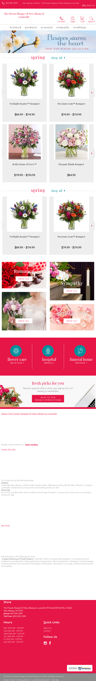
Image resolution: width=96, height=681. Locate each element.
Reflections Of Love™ (25, 164)
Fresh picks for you (48, 386)
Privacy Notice (23, 680)
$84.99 (71, 175)
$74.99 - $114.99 (71, 114)
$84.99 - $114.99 (25, 114)
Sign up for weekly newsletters (48, 398)
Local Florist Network (40, 680)
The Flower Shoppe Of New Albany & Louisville (24, 15)
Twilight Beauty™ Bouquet (25, 103)
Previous (3, 92)
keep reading (31, 444)
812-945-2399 (12, 3)
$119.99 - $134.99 (24, 175)
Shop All (57, 58)
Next (92, 92)
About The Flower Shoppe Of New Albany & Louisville (29, 413)
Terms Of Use (9, 680)
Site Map (55, 680)
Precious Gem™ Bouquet (71, 103)
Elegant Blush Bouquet (71, 164)
